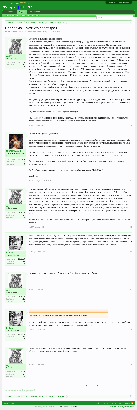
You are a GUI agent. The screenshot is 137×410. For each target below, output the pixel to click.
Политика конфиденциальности (122, 407)
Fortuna (9, 253)
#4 (131, 252)
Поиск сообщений (11, 15)
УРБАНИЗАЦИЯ (13, 151)
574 (24, 162)
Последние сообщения (29, 15)
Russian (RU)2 (9, 403)
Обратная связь (102, 403)
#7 (131, 364)
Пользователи (34, 12)
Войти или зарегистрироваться (118, 2)
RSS (132, 403)
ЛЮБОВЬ (21, 32)
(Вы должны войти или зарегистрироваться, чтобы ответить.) (109, 386)
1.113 (23, 65)
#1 (131, 125)
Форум (21, 12)
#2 (131, 181)
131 (24, 261)
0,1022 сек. (44, 407)
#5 (131, 289)
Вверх (127, 403)
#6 (131, 329)
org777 (47, 32)
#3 (131, 227)
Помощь (113, 403)
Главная (11, 12)
